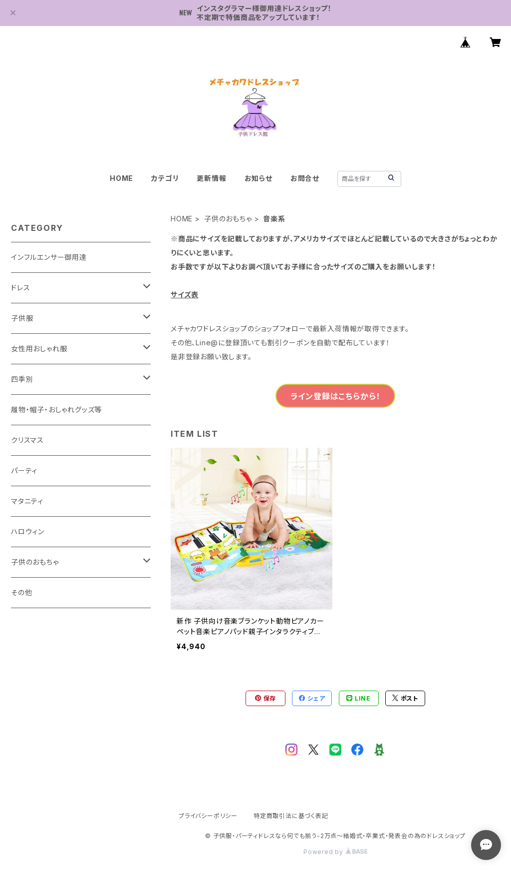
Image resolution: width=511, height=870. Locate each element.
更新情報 (211, 178)
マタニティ (27, 501)
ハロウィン (27, 531)
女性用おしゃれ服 (39, 348)
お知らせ (258, 178)
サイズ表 (185, 294)
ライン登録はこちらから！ (335, 396)
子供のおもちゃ (228, 218)
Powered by (335, 852)
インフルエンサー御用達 (49, 257)
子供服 (22, 318)
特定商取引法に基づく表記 (291, 816)
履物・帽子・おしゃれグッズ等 (56, 409)
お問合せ (304, 178)
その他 (21, 592)
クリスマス (27, 440)
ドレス (20, 287)
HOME (121, 178)
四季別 (22, 379)
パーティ (24, 470)
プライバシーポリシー (208, 816)
